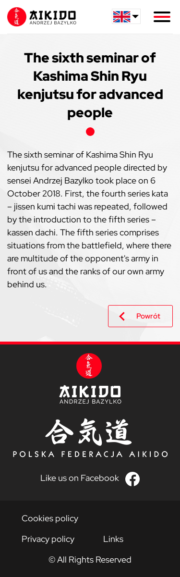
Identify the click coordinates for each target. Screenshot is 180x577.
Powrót (148, 316)
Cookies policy (50, 518)
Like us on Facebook (79, 477)
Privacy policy (48, 538)
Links (113, 538)
